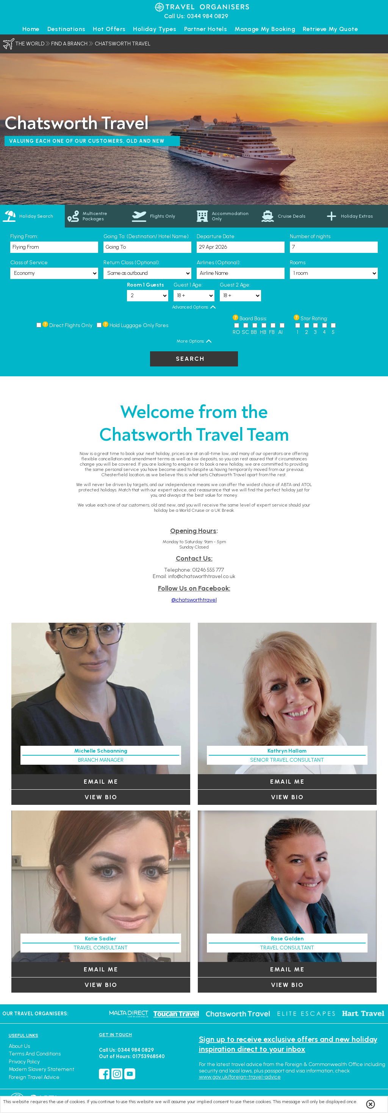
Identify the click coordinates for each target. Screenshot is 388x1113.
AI (280, 332)
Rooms (297, 262)
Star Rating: (314, 318)
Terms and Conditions (35, 1054)
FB (272, 332)
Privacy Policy (24, 1061)
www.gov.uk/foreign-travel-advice (240, 1077)
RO (236, 332)
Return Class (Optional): (131, 262)
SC (245, 332)
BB (254, 332)
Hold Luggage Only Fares (139, 325)
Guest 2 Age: (235, 285)
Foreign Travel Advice (34, 1077)
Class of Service (29, 262)
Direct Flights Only (70, 325)
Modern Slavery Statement (41, 1069)
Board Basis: (253, 318)
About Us (19, 1046)
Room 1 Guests (145, 285)
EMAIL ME (101, 781)
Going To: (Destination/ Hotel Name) (146, 236)
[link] (97, 216)
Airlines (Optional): (219, 262)
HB (263, 332)
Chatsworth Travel (122, 44)
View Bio (100, 797)
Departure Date (216, 236)
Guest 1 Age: (188, 285)
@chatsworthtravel (194, 600)
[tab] (32, 216)
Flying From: (24, 236)
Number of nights (310, 236)
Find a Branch (69, 44)
